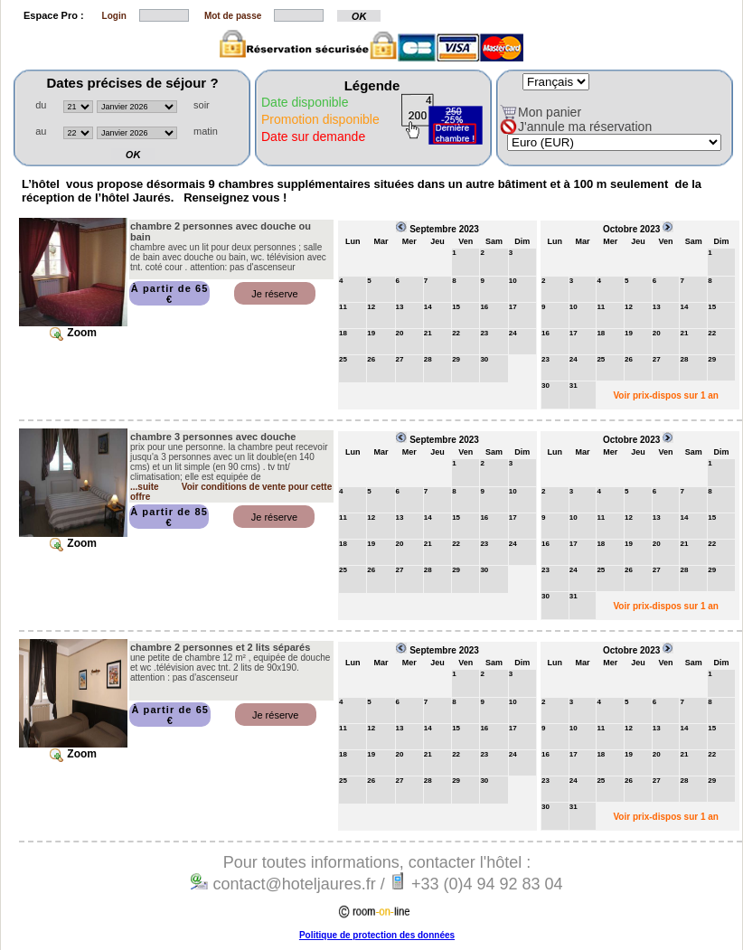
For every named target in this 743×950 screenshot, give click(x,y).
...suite (144, 487)
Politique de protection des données (377, 935)
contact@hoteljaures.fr (291, 884)
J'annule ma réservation (585, 126)
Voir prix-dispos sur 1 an (666, 395)
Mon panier (549, 112)
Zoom (73, 332)
